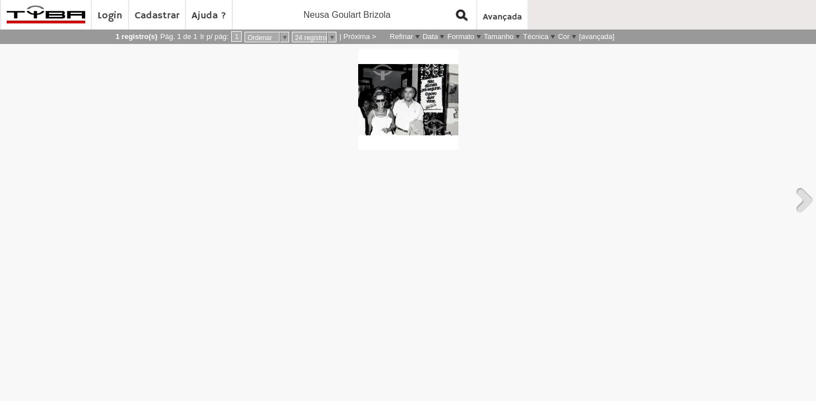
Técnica (536, 36)
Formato (460, 36)
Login (110, 15)
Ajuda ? (209, 15)
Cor (564, 36)
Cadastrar (157, 15)
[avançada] (597, 36)
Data (430, 36)
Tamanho (499, 36)
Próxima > (359, 36)
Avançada (502, 17)
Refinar (401, 36)
